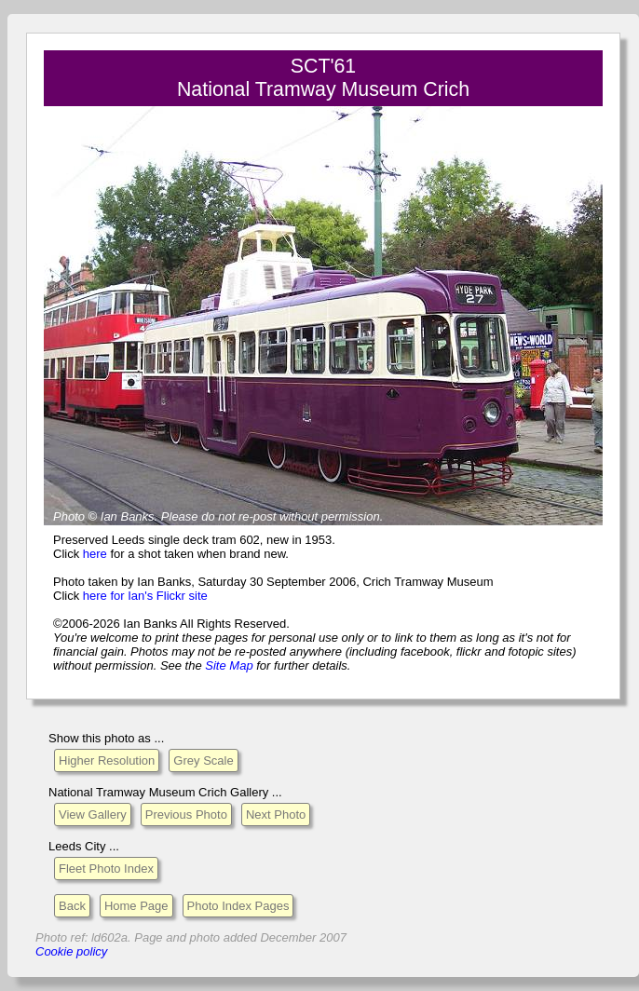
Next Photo (276, 814)
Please (179, 516)
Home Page (136, 906)
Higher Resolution (107, 760)
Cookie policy (71, 951)
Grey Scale (203, 760)
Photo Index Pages (238, 906)
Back (72, 906)
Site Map (228, 665)
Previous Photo (186, 814)
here (95, 554)
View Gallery (93, 814)
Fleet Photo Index (106, 869)
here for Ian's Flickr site (145, 596)
